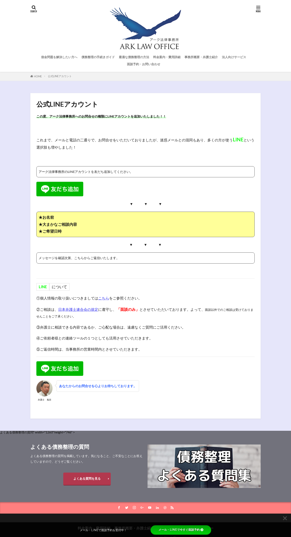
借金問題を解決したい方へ (59, 57)
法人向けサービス (234, 57)
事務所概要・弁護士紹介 (201, 57)
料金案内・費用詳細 (166, 57)
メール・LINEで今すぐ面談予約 (180, 530)
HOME (38, 76)
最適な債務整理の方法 (134, 57)
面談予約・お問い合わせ (143, 64)
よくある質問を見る (87, 478)
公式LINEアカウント (60, 76)
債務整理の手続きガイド (98, 57)
